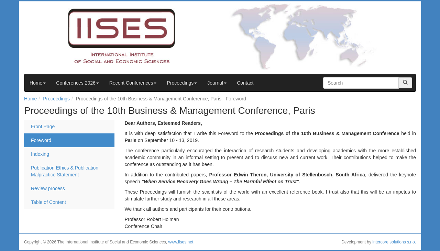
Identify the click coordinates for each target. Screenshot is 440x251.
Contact (245, 83)
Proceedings (182, 83)
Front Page (43, 126)
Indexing (40, 154)
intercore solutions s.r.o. (394, 242)
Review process (48, 188)
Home (38, 83)
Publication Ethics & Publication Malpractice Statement (64, 171)
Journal (217, 83)
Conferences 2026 (77, 83)
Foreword (41, 140)
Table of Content (48, 202)
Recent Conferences (133, 83)
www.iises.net (181, 242)
